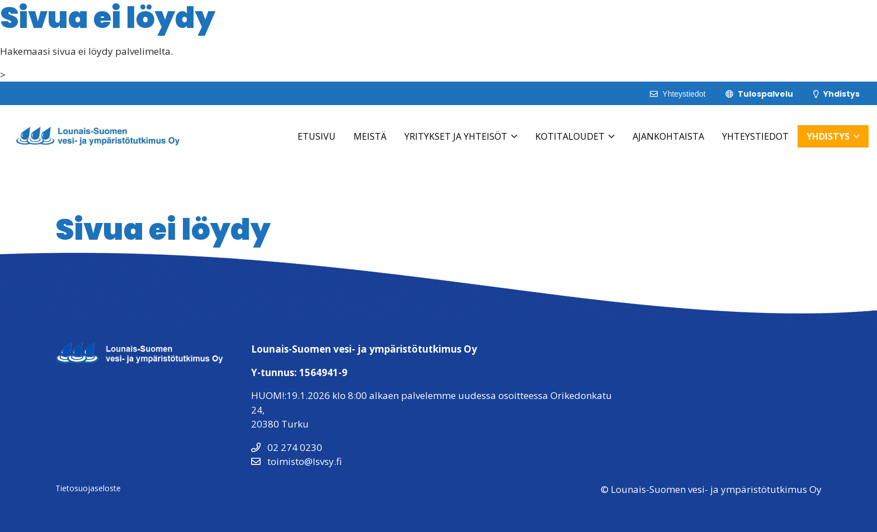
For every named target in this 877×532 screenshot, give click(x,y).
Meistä (369, 136)
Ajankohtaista (668, 136)
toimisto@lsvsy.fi (296, 461)
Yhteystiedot (755, 136)
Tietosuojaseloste (88, 488)
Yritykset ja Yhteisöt (455, 136)
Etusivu (317, 136)
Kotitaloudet (570, 136)
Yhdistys (828, 136)
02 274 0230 (286, 447)
